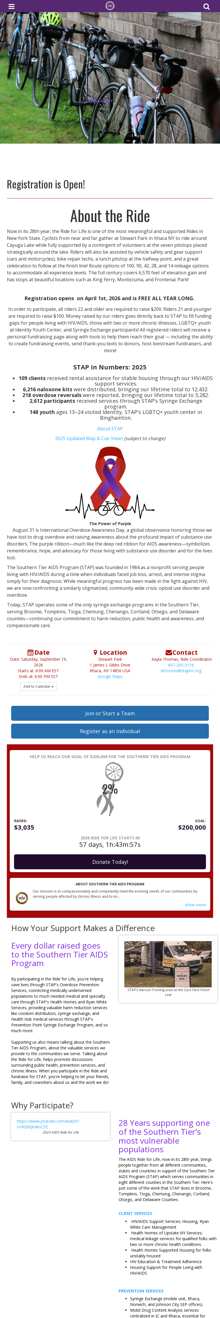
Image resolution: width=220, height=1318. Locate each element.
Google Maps (110, 676)
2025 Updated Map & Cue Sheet (89, 438)
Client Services (135, 1213)
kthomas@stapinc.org (181, 670)
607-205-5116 (181, 665)
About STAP (110, 428)
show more (195, 904)
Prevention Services (141, 1291)
